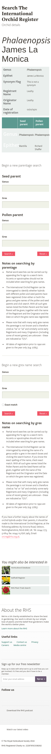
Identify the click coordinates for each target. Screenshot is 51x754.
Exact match (11, 404)
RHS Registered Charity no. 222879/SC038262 (21, 746)
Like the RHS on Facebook (4, 695)
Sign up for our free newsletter (20, 664)
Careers (5, 645)
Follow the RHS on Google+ (27, 695)
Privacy (34, 642)
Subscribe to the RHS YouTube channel (15, 695)
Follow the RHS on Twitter (10, 695)
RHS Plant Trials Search (21, 588)
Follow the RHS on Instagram (33, 695)
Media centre (20, 645)
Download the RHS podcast (20, 710)
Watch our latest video (17, 729)
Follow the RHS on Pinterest (21, 695)
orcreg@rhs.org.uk (10, 536)
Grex (4, 198)
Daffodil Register (18, 578)
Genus (5, 181)
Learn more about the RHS (14, 628)
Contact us (22, 642)
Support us (6, 642)
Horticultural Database (20, 567)
